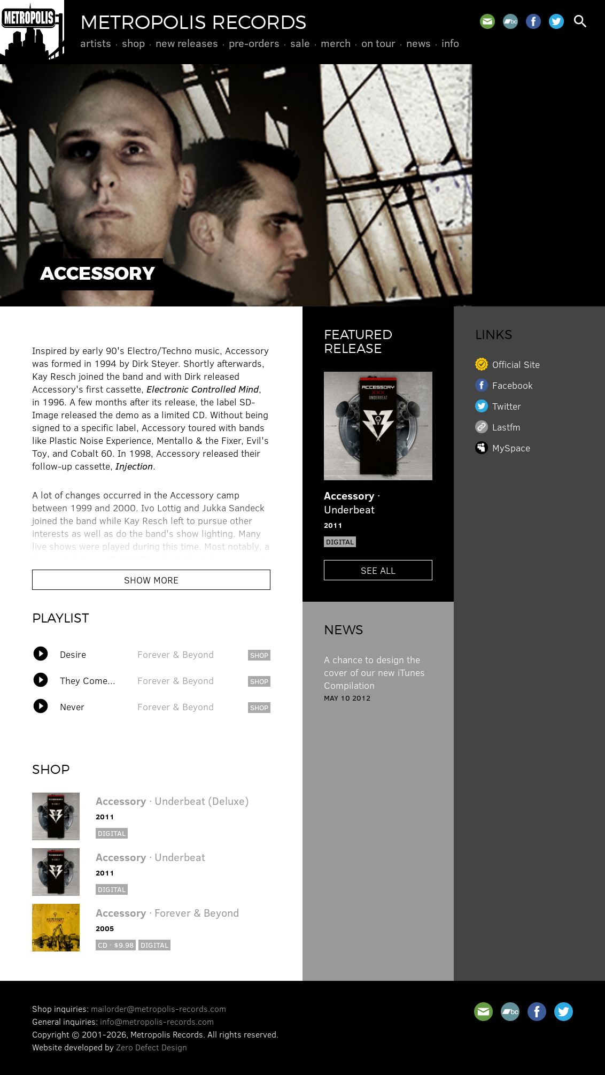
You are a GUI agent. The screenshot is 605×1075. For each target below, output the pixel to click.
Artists (95, 43)
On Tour (378, 43)
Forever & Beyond (175, 654)
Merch (336, 43)
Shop (133, 43)
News (418, 43)
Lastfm (506, 426)
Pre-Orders (254, 43)
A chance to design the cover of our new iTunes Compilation (374, 672)
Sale (300, 43)
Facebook (512, 385)
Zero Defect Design (151, 1047)
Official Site (516, 364)
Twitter (506, 406)
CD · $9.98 (116, 945)
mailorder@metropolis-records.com (158, 1008)
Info (450, 43)
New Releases (187, 43)
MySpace (511, 447)
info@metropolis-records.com (157, 1021)
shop (259, 655)
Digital (112, 833)
